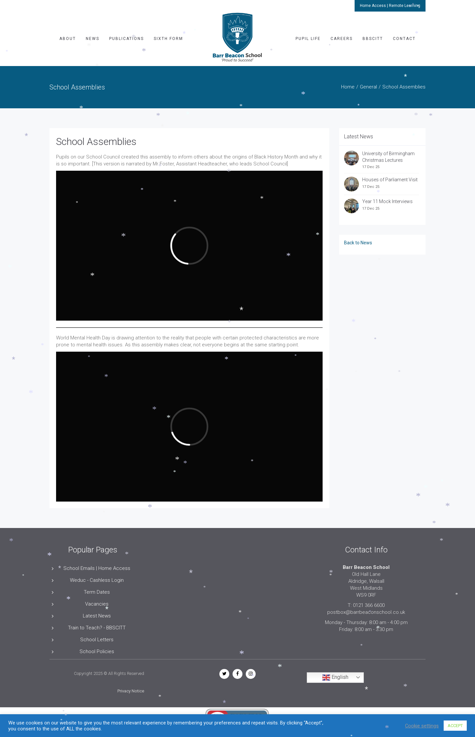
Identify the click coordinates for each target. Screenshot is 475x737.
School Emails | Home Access (96, 568)
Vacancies (97, 604)
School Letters (96, 640)
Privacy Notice (130, 690)
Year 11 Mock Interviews (387, 201)
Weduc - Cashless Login (97, 580)
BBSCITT (373, 38)
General (368, 87)
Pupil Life (308, 38)
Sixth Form (168, 38)
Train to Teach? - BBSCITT (97, 628)
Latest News (97, 616)
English (335, 678)
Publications (126, 38)
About (67, 38)
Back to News (358, 242)
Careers (342, 38)
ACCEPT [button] (455, 725)
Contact (404, 38)
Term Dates (97, 592)
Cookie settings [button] (422, 726)
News (92, 38)
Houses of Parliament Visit (390, 179)
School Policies (96, 651)
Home (348, 87)
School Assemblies (96, 141)
